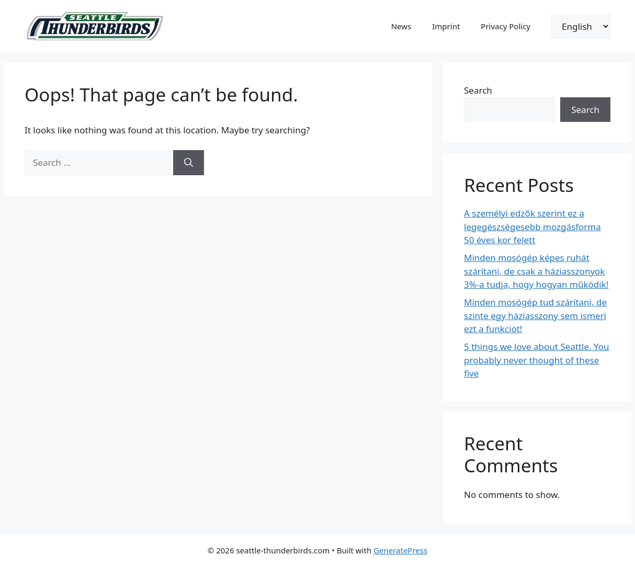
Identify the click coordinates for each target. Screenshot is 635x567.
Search (478, 90)
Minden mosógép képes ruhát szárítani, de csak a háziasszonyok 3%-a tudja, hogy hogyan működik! (536, 271)
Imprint (446, 26)
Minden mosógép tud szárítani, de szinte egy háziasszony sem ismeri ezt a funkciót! (535, 315)
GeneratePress (400, 550)
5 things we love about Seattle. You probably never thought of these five (536, 360)
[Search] (188, 162)
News (401, 26)
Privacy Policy (505, 26)
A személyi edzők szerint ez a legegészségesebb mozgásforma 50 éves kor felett (532, 226)
